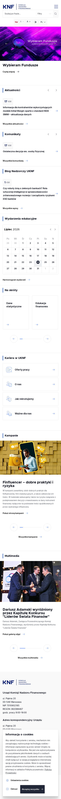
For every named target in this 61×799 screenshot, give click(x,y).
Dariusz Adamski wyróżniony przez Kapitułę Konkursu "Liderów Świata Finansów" (28, 613)
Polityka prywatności (34, 769)
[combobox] (42, 22)
